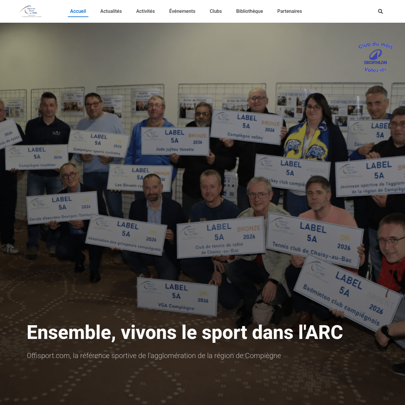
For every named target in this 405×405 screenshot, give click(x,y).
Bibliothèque (249, 11)
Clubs (216, 11)
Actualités (111, 11)
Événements (182, 11)
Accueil (78, 11)
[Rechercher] (380, 11)
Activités (145, 11)
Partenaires (289, 11)
